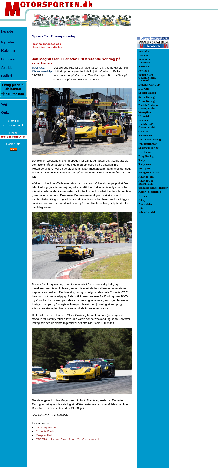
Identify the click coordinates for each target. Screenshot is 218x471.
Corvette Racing (46, 431)
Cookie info (13, 144)
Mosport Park (44, 435)
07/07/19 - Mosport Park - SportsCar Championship (68, 439)
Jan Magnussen (46, 427)
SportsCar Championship (54, 36)
